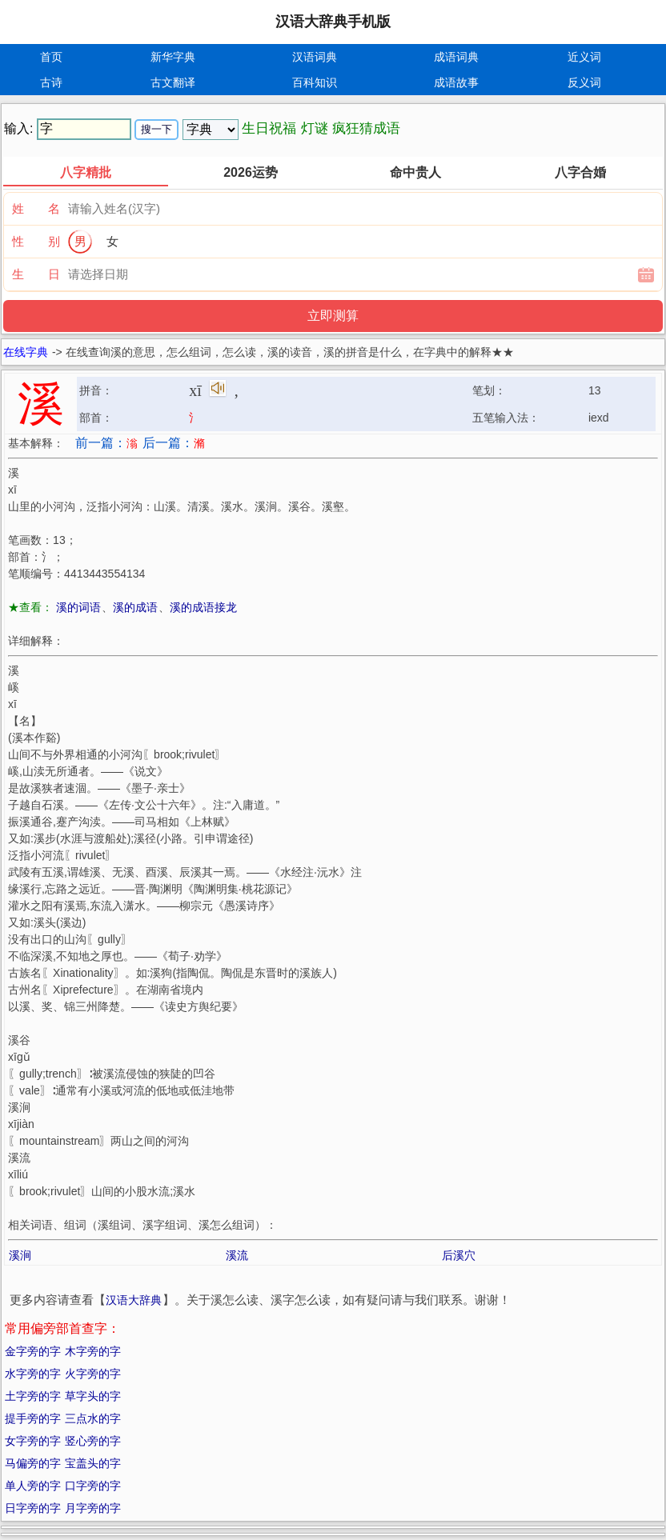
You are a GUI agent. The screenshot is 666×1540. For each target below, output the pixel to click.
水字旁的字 (33, 1373)
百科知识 (314, 82)
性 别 (36, 241)
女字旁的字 (33, 1440)
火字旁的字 (93, 1373)
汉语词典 (314, 56)
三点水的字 (93, 1418)
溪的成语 (135, 607)
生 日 (36, 274)
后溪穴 (458, 1255)
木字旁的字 (93, 1351)
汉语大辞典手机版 (333, 22)
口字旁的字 (93, 1485)
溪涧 (20, 1255)
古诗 (51, 82)
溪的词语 (78, 607)
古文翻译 (172, 82)
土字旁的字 (33, 1396)
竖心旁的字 (93, 1440)
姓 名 (36, 208)
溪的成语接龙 (203, 607)
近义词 (584, 56)
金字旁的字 (33, 1351)
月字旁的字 (93, 1508)
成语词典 (456, 56)
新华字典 (172, 56)
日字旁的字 (33, 1508)
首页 (51, 56)
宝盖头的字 (93, 1463)
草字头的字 (93, 1396)
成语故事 (456, 82)
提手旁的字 (33, 1418)
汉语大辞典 (134, 1300)
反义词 (584, 82)
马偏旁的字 (33, 1463)
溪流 (237, 1255)
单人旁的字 (33, 1485)
